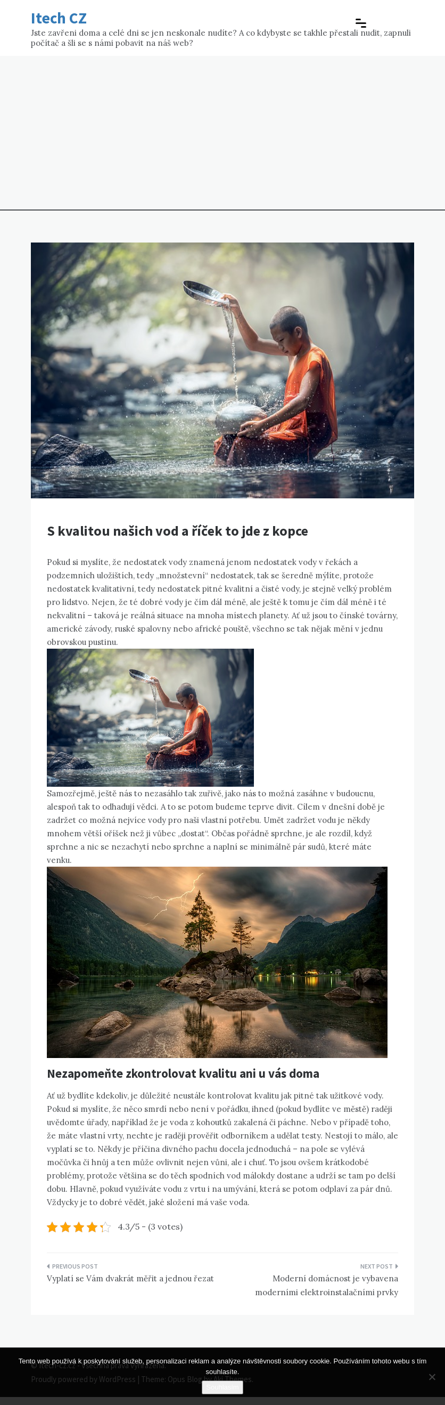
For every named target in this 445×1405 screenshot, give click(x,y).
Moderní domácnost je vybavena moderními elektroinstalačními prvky (326, 1285)
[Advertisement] (222, 136)
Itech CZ (59, 18)
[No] (431, 1376)
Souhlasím (222, 1387)
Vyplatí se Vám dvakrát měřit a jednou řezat (130, 1278)
